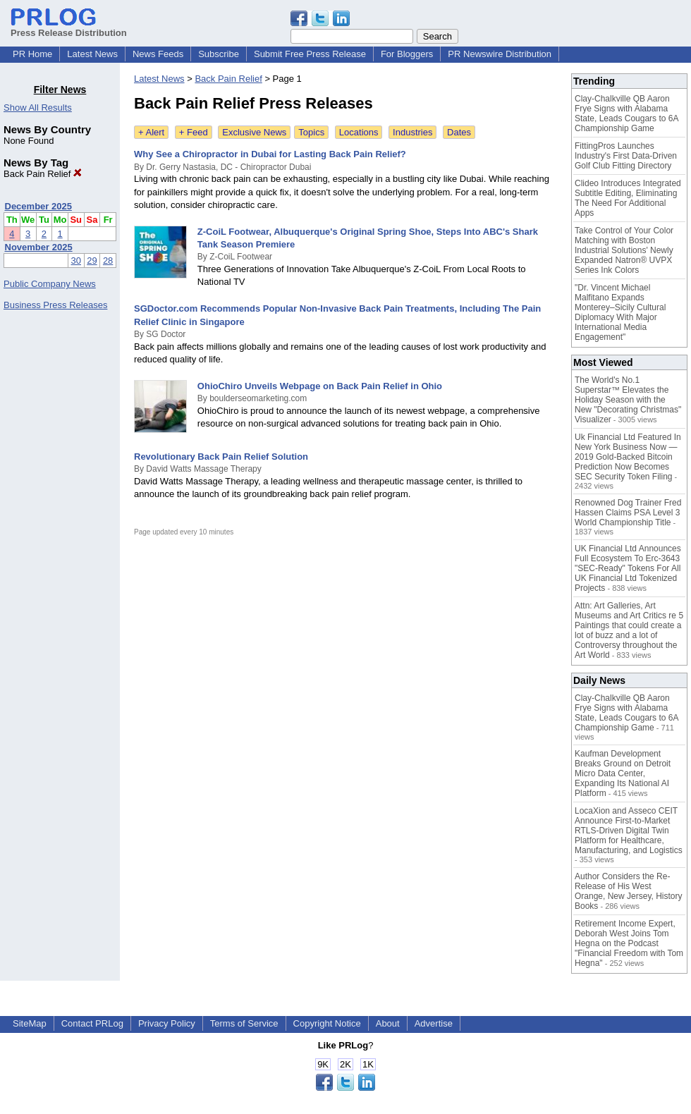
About (388, 1023)
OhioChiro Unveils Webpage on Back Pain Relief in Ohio (319, 386)
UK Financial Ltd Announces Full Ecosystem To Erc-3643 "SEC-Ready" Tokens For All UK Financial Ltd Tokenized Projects (628, 568)
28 (108, 260)
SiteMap (30, 1023)
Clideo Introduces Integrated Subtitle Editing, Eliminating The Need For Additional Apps (628, 198)
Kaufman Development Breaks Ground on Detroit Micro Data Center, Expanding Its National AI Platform (623, 773)
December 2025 (38, 206)
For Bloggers (407, 54)
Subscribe (218, 54)
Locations (359, 132)
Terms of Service (244, 1023)
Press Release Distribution (69, 27)
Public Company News (50, 283)
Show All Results (38, 107)
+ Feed (193, 132)
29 (92, 260)
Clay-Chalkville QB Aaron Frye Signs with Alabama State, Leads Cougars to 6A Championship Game (626, 113)
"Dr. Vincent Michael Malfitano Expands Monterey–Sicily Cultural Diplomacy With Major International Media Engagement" (620, 312)
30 (76, 260)
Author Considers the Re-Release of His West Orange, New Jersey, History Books (629, 891)
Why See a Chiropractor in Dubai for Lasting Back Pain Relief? (270, 154)
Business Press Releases (55, 305)
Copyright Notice (327, 1023)
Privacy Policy (166, 1023)
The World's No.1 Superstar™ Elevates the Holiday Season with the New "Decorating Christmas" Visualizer (628, 399)
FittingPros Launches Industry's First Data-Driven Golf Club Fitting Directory (626, 156)
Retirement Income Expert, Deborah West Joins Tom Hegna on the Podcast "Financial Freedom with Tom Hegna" (629, 943)
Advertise (434, 1023)
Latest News (92, 54)
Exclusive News (254, 132)
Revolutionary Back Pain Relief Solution (221, 456)
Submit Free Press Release (310, 54)
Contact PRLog (92, 1023)
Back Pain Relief (43, 174)
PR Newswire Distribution (499, 54)
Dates (459, 132)
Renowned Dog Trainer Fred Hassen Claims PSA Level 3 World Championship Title (628, 512)
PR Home (32, 54)
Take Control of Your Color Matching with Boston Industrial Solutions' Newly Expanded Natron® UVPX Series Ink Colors (624, 250)
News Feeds (158, 54)
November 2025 (39, 247)
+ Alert (151, 132)
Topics (311, 132)
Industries (412, 132)
